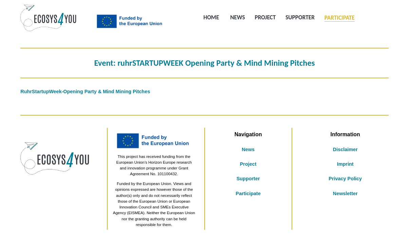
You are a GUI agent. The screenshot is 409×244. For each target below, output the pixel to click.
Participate (339, 17)
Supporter (300, 17)
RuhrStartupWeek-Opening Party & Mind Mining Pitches (85, 91)
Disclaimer (345, 149)
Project (265, 17)
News (237, 17)
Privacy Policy (345, 178)
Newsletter (345, 193)
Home (211, 17)
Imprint (345, 164)
